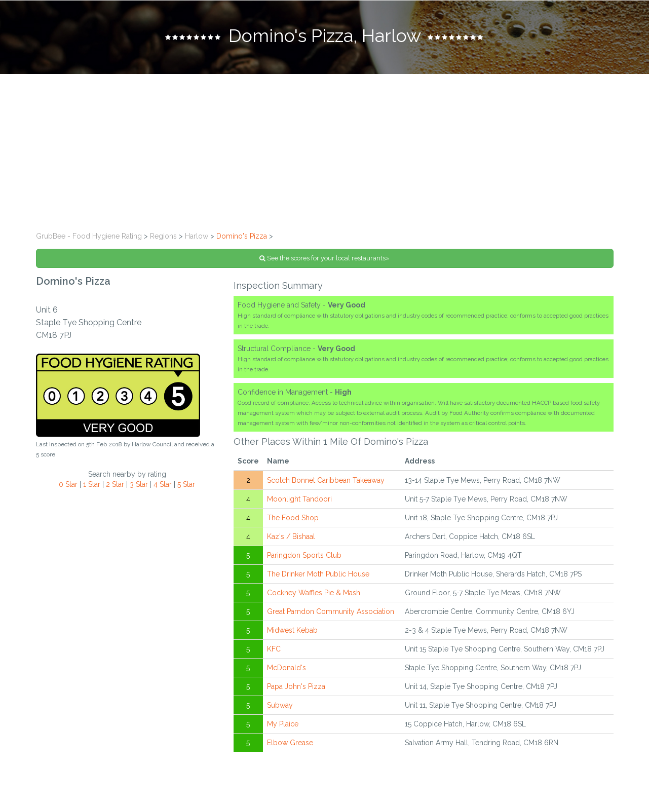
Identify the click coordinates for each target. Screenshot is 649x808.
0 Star (68, 484)
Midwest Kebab (292, 630)
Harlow (196, 236)
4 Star (163, 484)
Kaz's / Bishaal (291, 536)
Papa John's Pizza (296, 686)
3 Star (139, 484)
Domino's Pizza (241, 236)
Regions (163, 236)
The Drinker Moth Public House (318, 574)
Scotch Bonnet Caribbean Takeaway (326, 480)
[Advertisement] (325, 150)
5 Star (186, 484)
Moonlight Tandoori (299, 499)
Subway (280, 705)
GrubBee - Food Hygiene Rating (89, 236)
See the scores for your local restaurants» (324, 258)
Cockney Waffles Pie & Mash (313, 593)
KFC (274, 649)
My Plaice (282, 724)
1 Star (91, 484)
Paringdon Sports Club (304, 555)
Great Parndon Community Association (330, 611)
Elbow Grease (290, 743)
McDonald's (286, 668)
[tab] (324, 37)
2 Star (115, 484)
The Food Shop (293, 518)
